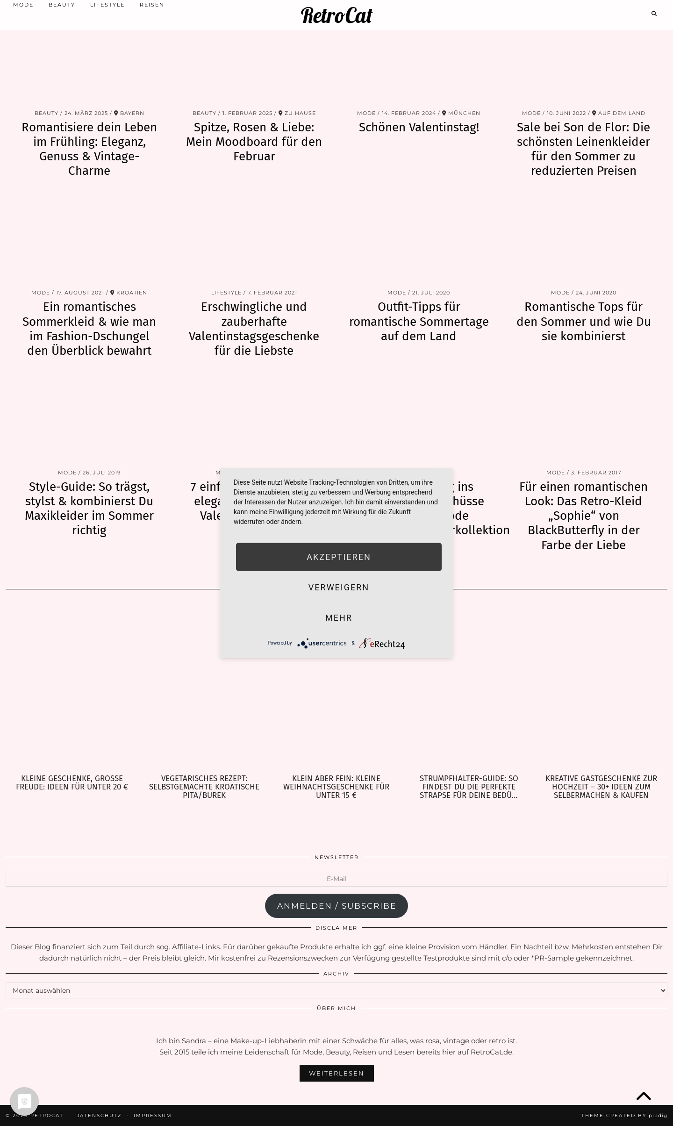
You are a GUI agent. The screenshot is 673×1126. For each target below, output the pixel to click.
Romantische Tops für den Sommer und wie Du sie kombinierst (583, 321)
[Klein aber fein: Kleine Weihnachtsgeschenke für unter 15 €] (336, 687)
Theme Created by (624, 1115)
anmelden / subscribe (336, 906)
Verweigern (338, 587)
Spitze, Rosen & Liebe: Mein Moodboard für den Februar (254, 142)
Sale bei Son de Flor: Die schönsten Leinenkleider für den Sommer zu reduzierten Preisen (583, 149)
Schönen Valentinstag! (419, 127)
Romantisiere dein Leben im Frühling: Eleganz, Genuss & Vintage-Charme (89, 149)
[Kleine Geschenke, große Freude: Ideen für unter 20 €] (72, 687)
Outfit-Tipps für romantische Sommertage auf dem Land (419, 321)
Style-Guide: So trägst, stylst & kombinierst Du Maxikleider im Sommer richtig (89, 509)
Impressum (153, 1115)
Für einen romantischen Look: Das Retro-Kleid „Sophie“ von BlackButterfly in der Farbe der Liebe (583, 516)
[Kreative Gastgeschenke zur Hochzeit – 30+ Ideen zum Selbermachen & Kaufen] (601, 687)
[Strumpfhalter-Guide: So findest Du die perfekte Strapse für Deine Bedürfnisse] (469, 687)
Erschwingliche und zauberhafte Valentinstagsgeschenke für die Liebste (254, 329)
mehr (338, 617)
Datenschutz (98, 1115)
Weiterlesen (337, 1073)
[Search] (655, 13)
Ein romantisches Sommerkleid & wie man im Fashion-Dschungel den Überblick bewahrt (89, 329)
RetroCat (336, 14)
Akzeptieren (339, 556)
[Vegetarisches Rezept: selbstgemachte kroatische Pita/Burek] (204, 687)
